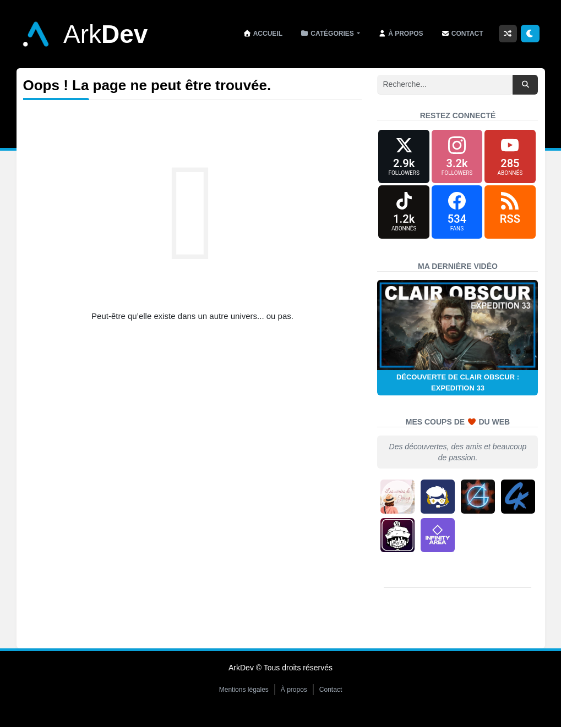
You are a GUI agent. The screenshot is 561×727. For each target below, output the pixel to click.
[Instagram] (457, 158)
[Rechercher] (525, 85)
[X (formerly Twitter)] (403, 158)
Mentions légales (244, 696)
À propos (294, 696)
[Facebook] (457, 217)
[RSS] (509, 217)
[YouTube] (509, 158)
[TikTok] (403, 217)
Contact (330, 696)
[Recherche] (445, 85)
